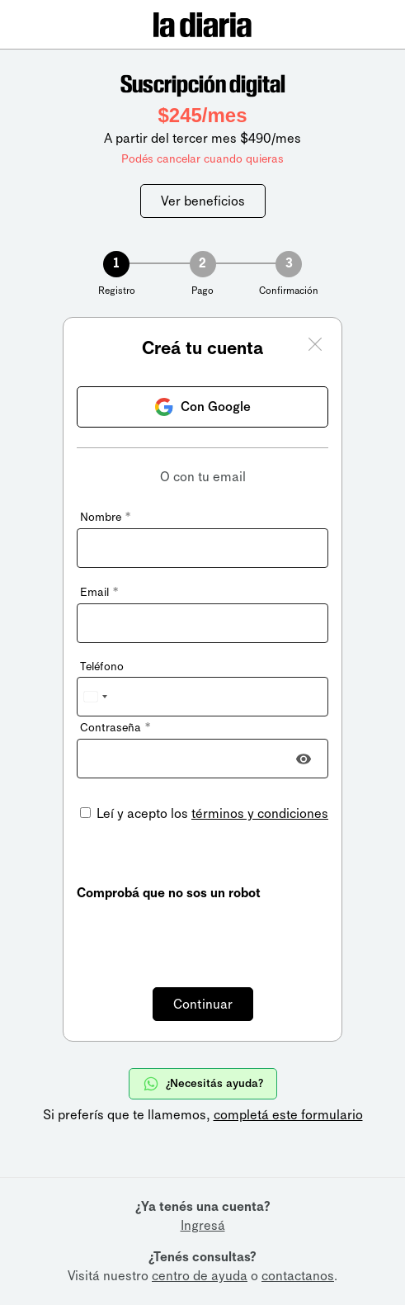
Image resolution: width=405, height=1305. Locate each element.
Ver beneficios (203, 201)
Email (99, 592)
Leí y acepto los (210, 813)
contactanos (297, 1276)
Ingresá (203, 1225)
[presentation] (202, 934)
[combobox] (95, 697)
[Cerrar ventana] (315, 346)
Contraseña (115, 727)
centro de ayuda (199, 1276)
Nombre (105, 517)
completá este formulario (288, 1115)
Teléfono (102, 667)
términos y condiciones (259, 813)
